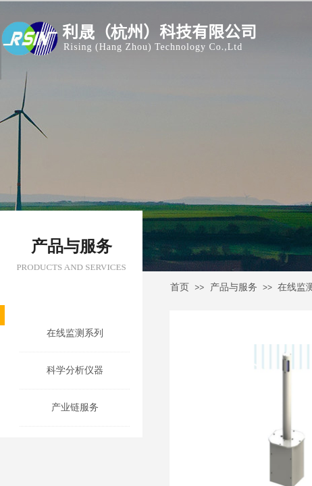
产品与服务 (233, 287)
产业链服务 (75, 407)
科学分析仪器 (75, 370)
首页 (179, 287)
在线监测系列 (75, 333)
